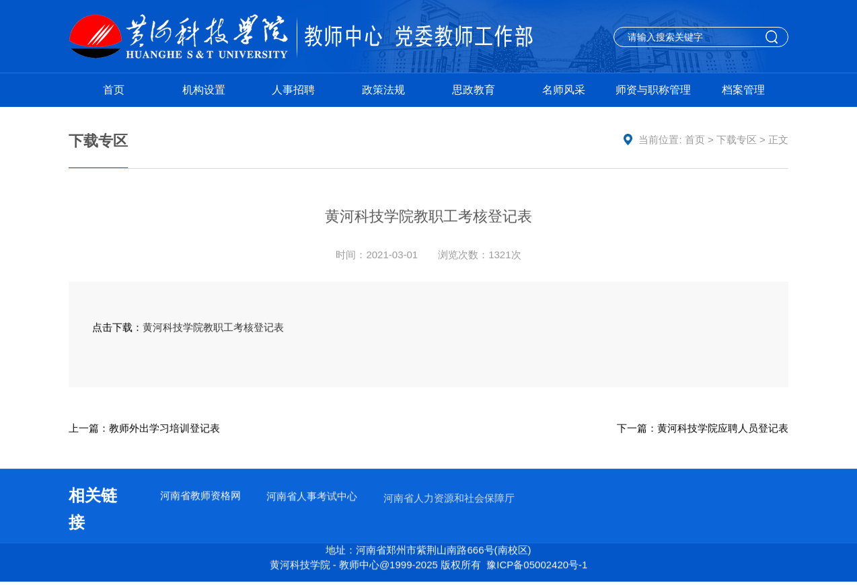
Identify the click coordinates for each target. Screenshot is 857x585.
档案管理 (743, 89)
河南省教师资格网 (200, 496)
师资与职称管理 (653, 89)
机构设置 (203, 89)
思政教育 (473, 89)
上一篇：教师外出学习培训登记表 (144, 428)
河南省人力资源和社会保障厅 (449, 500)
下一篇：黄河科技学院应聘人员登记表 (702, 428)
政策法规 (383, 89)
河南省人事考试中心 (311, 497)
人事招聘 (293, 89)
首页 (113, 89)
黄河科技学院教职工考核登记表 (213, 328)
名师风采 (563, 89)
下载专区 (736, 139)
